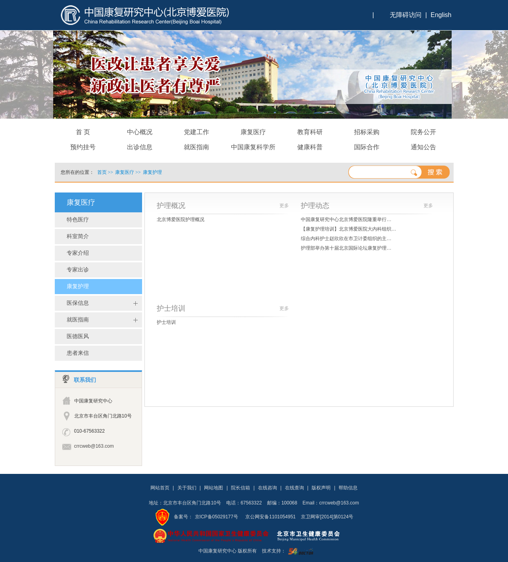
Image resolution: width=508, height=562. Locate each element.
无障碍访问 (405, 15)
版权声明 (321, 488)
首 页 (83, 132)
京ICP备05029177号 (216, 517)
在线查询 (294, 488)
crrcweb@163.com (94, 446)
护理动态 (315, 206)
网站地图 (213, 488)
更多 (284, 205)
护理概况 (171, 206)
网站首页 (159, 488)
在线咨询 (267, 488)
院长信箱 (240, 488)
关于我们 (186, 488)
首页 (102, 172)
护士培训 (171, 308)
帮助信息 (348, 488)
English (441, 15)
